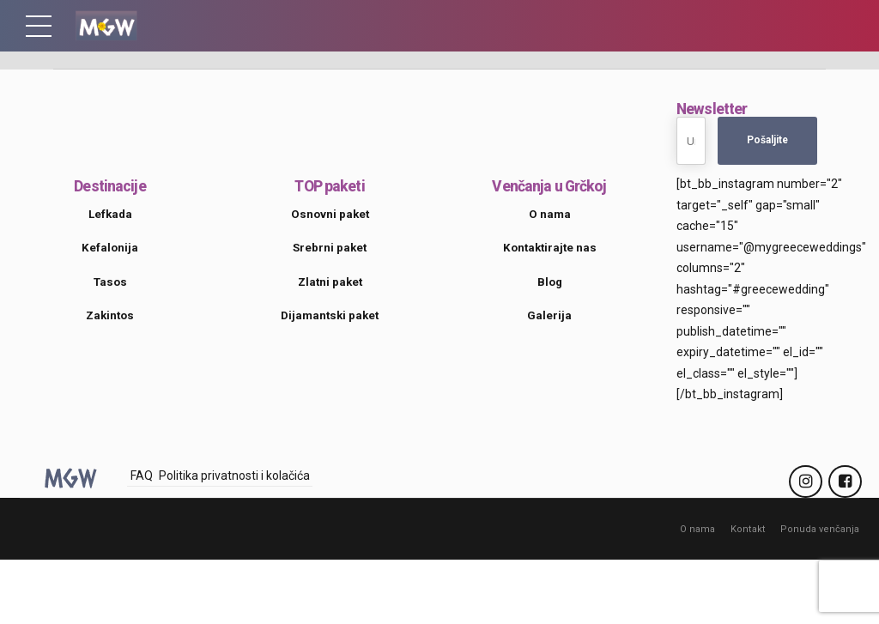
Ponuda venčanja (820, 529)
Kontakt (751, 529)
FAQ (141, 475)
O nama (701, 529)
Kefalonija (110, 247)
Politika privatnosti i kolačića (234, 475)
